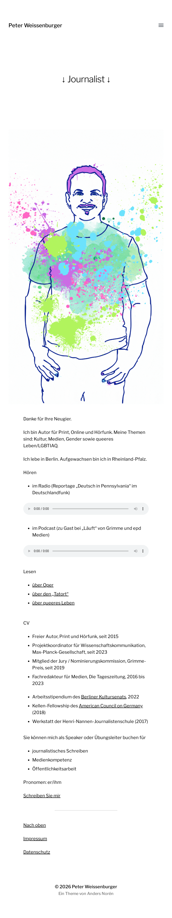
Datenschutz (36, 852)
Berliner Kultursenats (103, 697)
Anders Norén (100, 893)
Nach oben (34, 825)
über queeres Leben (53, 603)
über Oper (43, 585)
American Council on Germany (111, 705)
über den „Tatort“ (50, 594)
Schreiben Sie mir (41, 795)
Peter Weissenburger (35, 25)
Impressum (35, 838)
